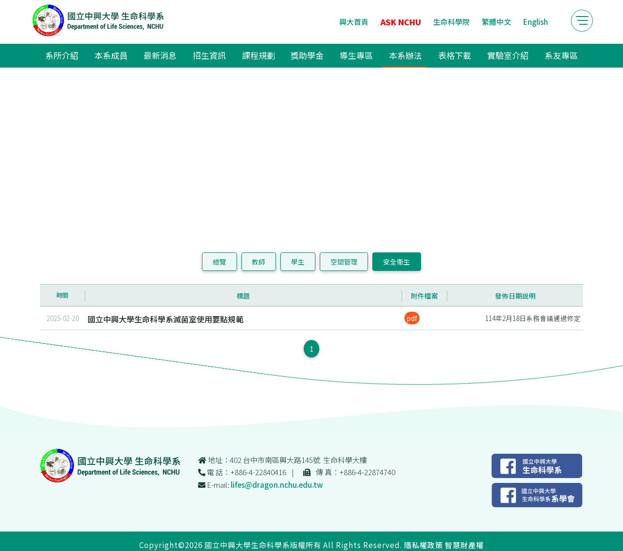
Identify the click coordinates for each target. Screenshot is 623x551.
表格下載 (454, 55)
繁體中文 (496, 22)
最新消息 (160, 55)
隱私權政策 (423, 544)
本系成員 (111, 55)
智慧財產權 (464, 544)
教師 (258, 262)
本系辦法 (405, 55)
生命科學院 (451, 22)
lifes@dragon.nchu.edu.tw (277, 485)
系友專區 (561, 55)
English (535, 22)
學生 (298, 262)
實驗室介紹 (508, 55)
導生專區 (356, 55)
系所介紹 (61, 55)
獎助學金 (307, 55)
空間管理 (344, 262)
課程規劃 (258, 55)
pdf (412, 318)
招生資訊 (209, 55)
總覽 (219, 262)
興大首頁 (353, 22)
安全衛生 (396, 262)
